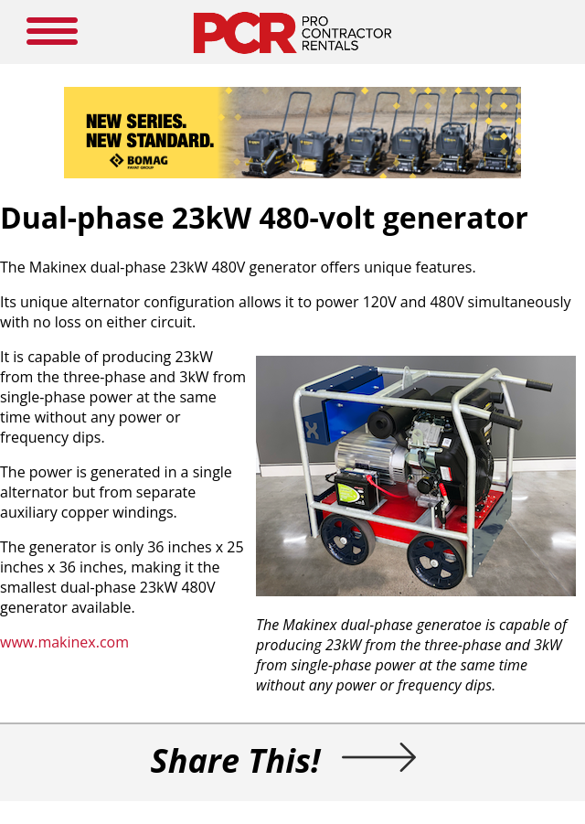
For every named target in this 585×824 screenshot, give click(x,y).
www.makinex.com (64, 642)
